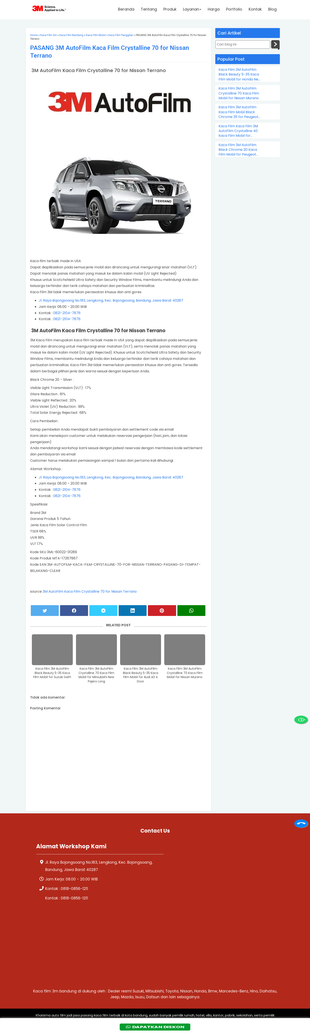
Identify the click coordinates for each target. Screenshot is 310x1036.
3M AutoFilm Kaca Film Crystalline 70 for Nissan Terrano (90, 591)
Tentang (149, 10)
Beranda (126, 10)
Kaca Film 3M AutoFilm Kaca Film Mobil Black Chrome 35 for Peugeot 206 (238, 112)
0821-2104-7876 (67, 312)
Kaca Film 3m (48, 35)
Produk (170, 10)
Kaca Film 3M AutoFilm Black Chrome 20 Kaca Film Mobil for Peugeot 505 (238, 150)
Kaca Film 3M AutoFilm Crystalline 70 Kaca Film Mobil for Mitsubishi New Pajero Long (96, 675)
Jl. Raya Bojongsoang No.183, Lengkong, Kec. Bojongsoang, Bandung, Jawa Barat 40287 (111, 300)
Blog (272, 10)
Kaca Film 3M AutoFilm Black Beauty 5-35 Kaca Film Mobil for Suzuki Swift (52, 673)
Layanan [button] (192, 10)
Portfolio (234, 10)
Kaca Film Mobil (96, 35)
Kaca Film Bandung (71, 35)
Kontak (255, 10)
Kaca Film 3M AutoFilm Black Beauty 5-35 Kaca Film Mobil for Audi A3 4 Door (140, 675)
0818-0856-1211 (74, 888)
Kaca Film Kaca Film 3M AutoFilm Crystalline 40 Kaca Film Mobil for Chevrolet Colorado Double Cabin (238, 131)
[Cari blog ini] (242, 44)
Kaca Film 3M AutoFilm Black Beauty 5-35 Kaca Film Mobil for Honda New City (240, 74)
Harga (214, 10)
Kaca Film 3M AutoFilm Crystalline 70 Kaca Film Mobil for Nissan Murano (185, 673)
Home (34, 35)
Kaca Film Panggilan (120, 35)
